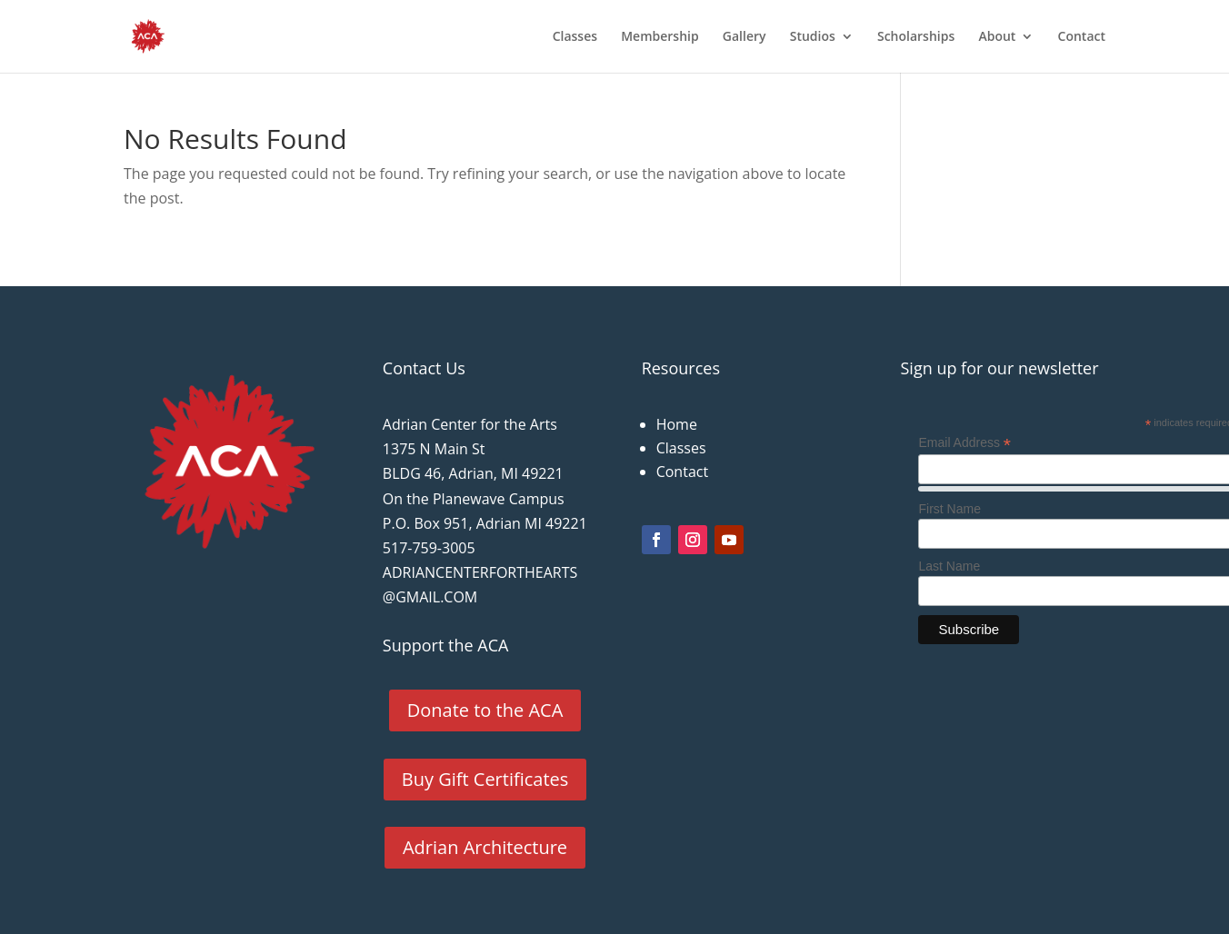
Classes (575, 37)
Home (676, 424)
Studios (812, 37)
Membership (659, 37)
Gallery (744, 37)
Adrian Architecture (485, 847)
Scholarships (915, 37)
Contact (1081, 37)
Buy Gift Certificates (485, 779)
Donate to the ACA (485, 710)
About (996, 37)
